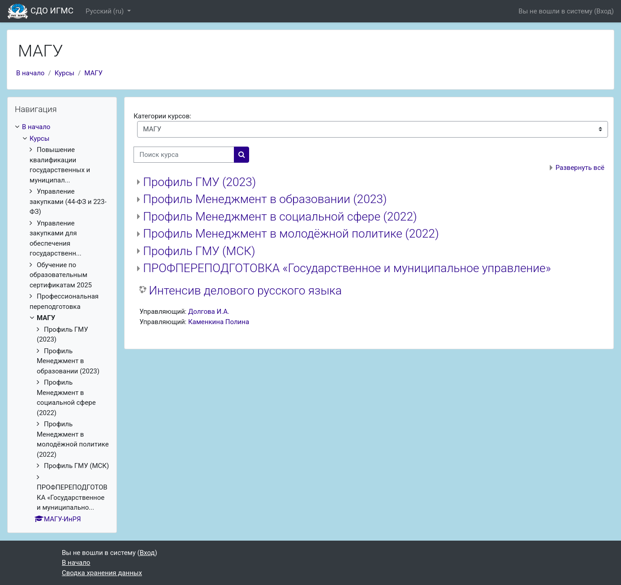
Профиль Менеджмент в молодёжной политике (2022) (291, 233)
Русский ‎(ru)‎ (105, 11)
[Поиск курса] (184, 155)
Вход (604, 11)
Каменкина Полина (218, 322)
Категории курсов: (162, 116)
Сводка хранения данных (102, 573)
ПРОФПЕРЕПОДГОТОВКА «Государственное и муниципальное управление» (347, 268)
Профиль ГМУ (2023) (199, 182)
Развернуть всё (580, 168)
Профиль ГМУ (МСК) (199, 251)
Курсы (64, 73)
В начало (30, 73)
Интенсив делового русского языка (245, 290)
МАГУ (93, 73)
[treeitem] (62, 323)
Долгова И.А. (208, 312)
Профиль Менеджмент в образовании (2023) (265, 199)
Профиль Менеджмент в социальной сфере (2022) (280, 216)
